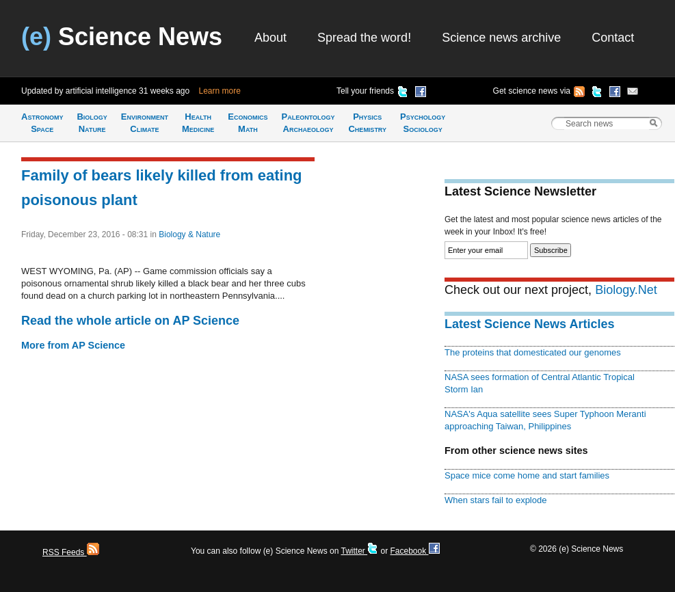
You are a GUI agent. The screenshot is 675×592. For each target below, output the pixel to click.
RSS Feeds (70, 552)
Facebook (414, 551)
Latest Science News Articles (529, 324)
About (270, 37)
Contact (613, 37)
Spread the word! (364, 37)
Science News (121, 37)
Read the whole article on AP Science (130, 320)
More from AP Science (73, 345)
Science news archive (501, 37)
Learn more (220, 91)
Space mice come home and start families (527, 475)
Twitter (359, 551)
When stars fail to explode (495, 500)
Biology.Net (626, 290)
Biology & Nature (189, 234)
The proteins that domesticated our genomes (533, 352)
